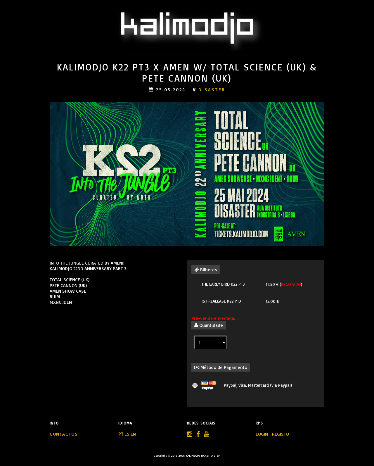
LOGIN (262, 434)
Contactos (64, 434)
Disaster (211, 89)
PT (120, 434)
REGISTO (280, 434)
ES (126, 434)
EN (133, 434)
